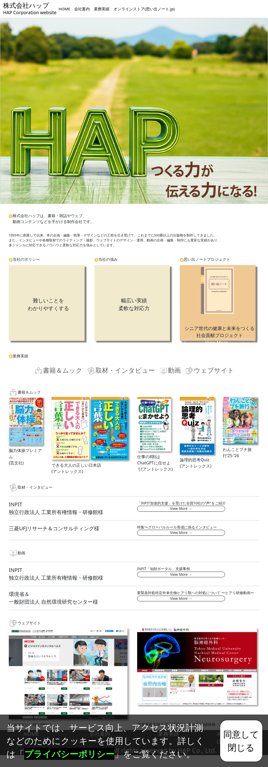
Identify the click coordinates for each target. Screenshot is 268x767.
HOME (64, 8)
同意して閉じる (241, 740)
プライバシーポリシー (69, 754)
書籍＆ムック (58, 370)
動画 (170, 370)
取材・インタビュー (121, 370)
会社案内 (82, 8)
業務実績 (101, 8)
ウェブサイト (209, 370)
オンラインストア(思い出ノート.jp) (144, 8)
